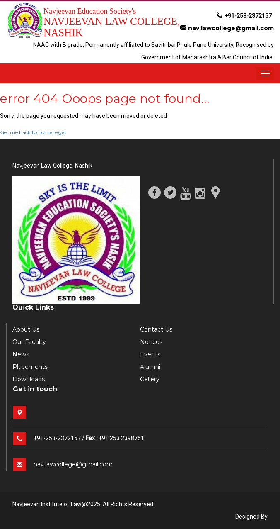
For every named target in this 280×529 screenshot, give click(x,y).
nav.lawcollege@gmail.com (227, 28)
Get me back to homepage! (32, 132)
